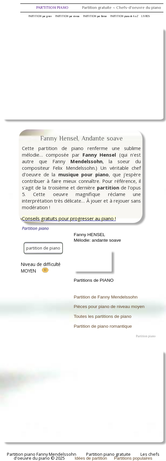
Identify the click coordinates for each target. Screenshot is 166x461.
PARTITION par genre (40, 16)
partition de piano (43, 248)
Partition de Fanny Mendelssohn (106, 297)
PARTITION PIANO (98, 7)
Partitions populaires (133, 458)
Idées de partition (91, 458)
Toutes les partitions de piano (102, 316)
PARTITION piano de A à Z (124, 16)
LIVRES (145, 16)
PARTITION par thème (95, 16)
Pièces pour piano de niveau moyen (109, 306)
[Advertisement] (83, 74)
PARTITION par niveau (67, 16)
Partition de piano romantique (103, 326)
